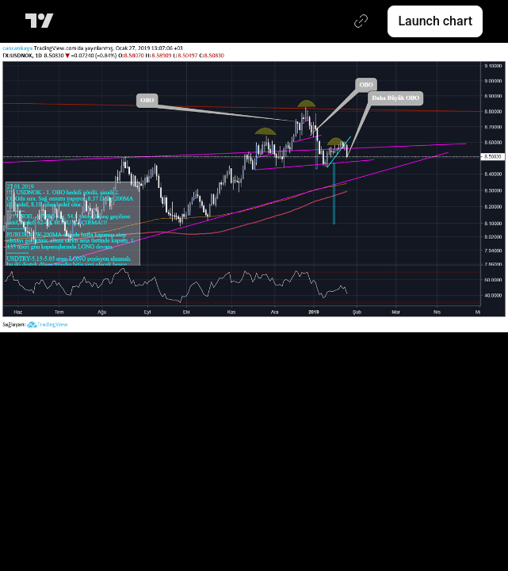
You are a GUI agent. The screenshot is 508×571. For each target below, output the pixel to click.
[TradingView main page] (42, 21)
